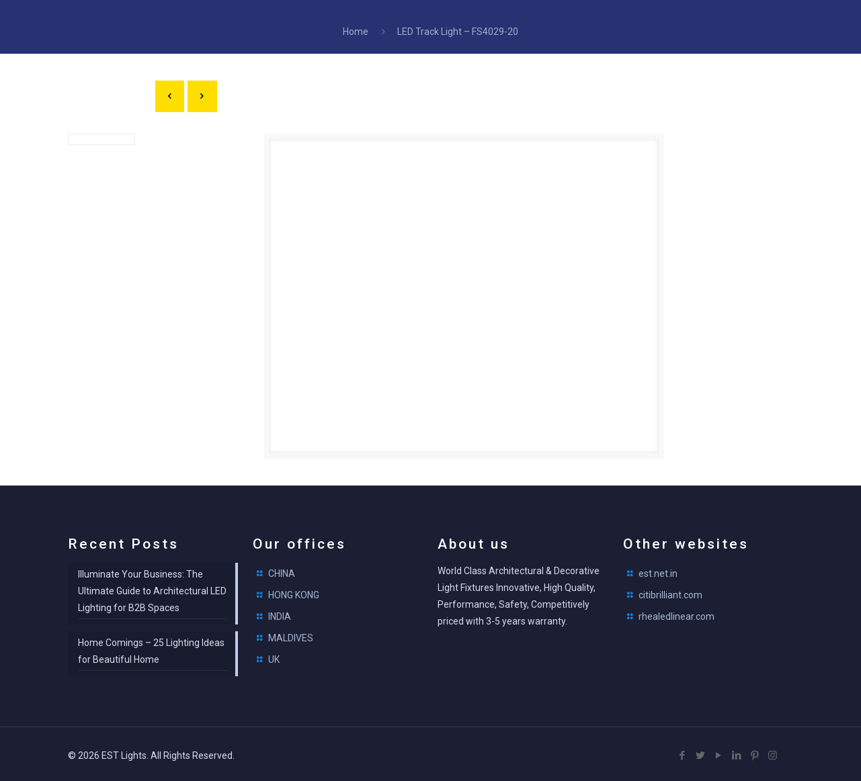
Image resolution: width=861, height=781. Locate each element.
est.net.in (658, 571)
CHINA (281, 571)
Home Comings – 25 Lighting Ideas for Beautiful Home (151, 649)
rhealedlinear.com (676, 614)
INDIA (279, 614)
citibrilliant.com (670, 593)
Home (355, 31)
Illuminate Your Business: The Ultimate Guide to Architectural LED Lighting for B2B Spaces (152, 589)
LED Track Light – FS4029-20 (457, 31)
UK (274, 657)
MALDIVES (290, 636)
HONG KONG (293, 593)
